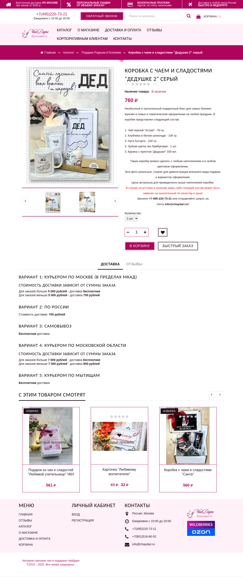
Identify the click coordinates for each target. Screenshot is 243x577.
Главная (26, 514)
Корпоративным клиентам (82, 39)
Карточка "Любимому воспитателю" (119, 472)
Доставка (110, 264)
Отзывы (154, 30)
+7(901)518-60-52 (144, 536)
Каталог (64, 30)
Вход (76, 514)
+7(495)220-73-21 (144, 528)
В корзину (140, 246)
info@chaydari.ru (143, 544)
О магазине (88, 30)
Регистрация (83, 520)
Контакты (122, 39)
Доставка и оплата (123, 30)
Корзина (26, 544)
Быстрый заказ (178, 246)
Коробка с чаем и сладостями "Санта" (188, 472)
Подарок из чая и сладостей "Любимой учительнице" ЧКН (51, 472)
